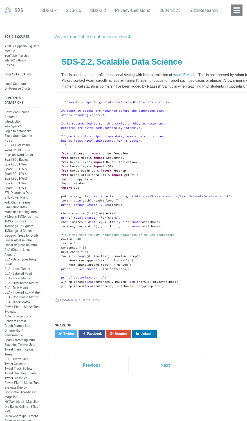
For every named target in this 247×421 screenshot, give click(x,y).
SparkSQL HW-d (15, 178)
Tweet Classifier (15, 377)
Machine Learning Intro (20, 211)
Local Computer (15, 83)
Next (165, 365)
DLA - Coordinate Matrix (21, 297)
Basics (9, 65)
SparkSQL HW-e (15, 183)
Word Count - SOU (17, 150)
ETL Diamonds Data (18, 192)
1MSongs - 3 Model (18, 230)
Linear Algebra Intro (18, 240)
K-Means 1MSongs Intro (21, 216)
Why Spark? (12, 126)
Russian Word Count (18, 154)
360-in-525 (145, 10)
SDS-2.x (49, 10)
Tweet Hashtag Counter (21, 373)
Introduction (13, 121)
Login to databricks (17, 131)
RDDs (8, 140)
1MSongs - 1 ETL (16, 221)
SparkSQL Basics (16, 159)
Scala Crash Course (18, 135)
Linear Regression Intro (20, 245)
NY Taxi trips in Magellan (21, 401)
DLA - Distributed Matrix (21, 283)
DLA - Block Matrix (17, 301)
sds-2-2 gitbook (15, 60)
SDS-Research (179, 10)
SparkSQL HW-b (15, 168)
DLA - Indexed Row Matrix (22, 292)
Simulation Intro (15, 206)
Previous (92, 365)
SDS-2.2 (73, 10)
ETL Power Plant (16, 197)
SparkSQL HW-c (15, 173)
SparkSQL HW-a (15, 164)
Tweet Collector (15, 363)
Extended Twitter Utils (19, 344)
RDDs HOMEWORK (17, 145)
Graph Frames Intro (17, 325)
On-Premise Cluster (18, 88)
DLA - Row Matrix (16, 287)
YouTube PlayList (16, 55)
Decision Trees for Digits (21, 235)
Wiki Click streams (17, 202)
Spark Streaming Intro (19, 340)
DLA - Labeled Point (18, 273)
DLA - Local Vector (17, 268)
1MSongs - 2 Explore (18, 225)
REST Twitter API (16, 358)
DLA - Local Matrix (17, 278)
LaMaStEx (212, 10)
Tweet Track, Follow (18, 368)
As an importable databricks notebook (91, 36)
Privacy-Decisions (108, 10)
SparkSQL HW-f (15, 188)
